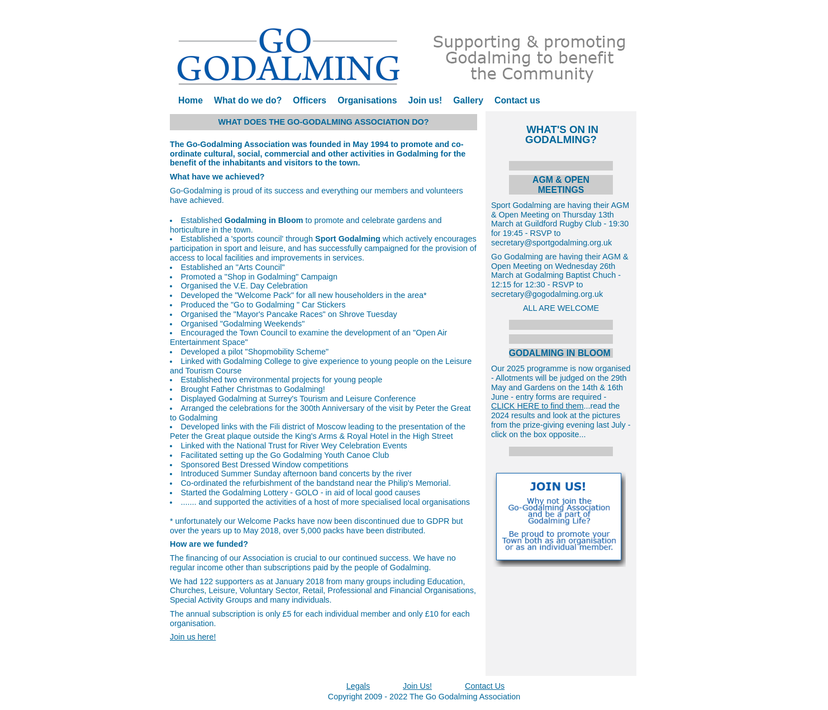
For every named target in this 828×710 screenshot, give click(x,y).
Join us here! (193, 636)
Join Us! (417, 685)
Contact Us (485, 685)
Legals (358, 685)
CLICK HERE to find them (537, 405)
